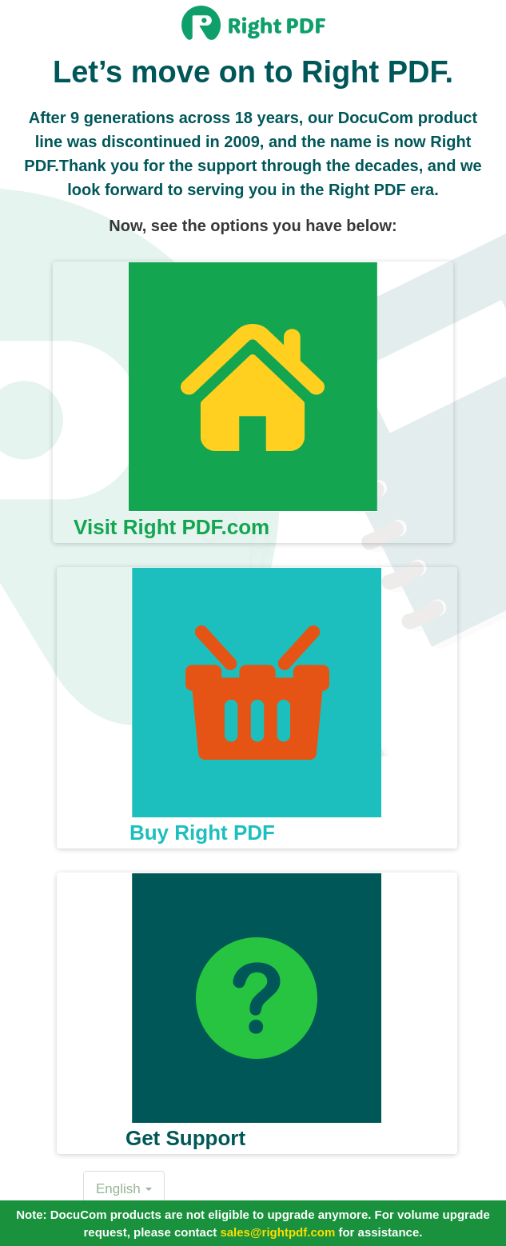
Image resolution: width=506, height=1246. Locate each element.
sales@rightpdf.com (277, 1232)
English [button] (124, 1188)
